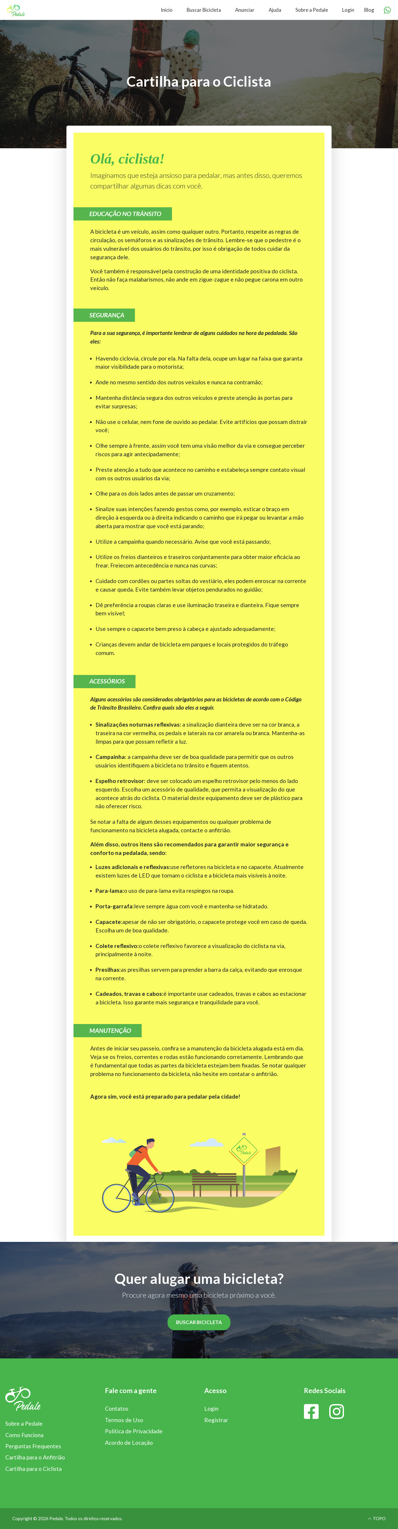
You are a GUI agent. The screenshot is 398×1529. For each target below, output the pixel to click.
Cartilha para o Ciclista (33, 1468)
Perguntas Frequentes (33, 1446)
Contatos (116, 1408)
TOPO (376, 1518)
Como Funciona (24, 1435)
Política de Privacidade (134, 1431)
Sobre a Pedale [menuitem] (311, 10)
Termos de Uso (124, 1420)
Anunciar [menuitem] (245, 10)
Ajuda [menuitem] (275, 10)
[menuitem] (99, 10)
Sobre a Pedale (24, 1423)
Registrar (216, 1420)
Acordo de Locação (129, 1442)
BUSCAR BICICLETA (199, 1322)
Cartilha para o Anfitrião (35, 1457)
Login (211, 1408)
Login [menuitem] (348, 10)
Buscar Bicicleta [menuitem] (204, 10)
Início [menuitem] (167, 10)
